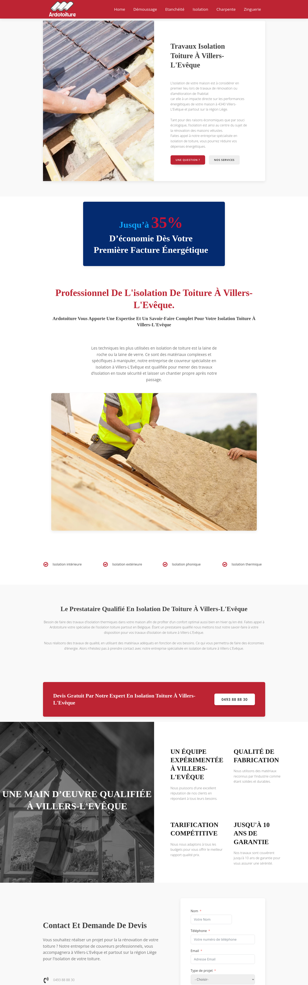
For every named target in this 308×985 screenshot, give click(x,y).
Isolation (200, 9)
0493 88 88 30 (235, 699)
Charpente (226, 9)
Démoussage (145, 9)
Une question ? (188, 160)
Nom (194, 911)
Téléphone (199, 930)
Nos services (225, 160)
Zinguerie (252, 9)
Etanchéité (174, 9)
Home (119, 9)
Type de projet (202, 971)
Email (195, 950)
